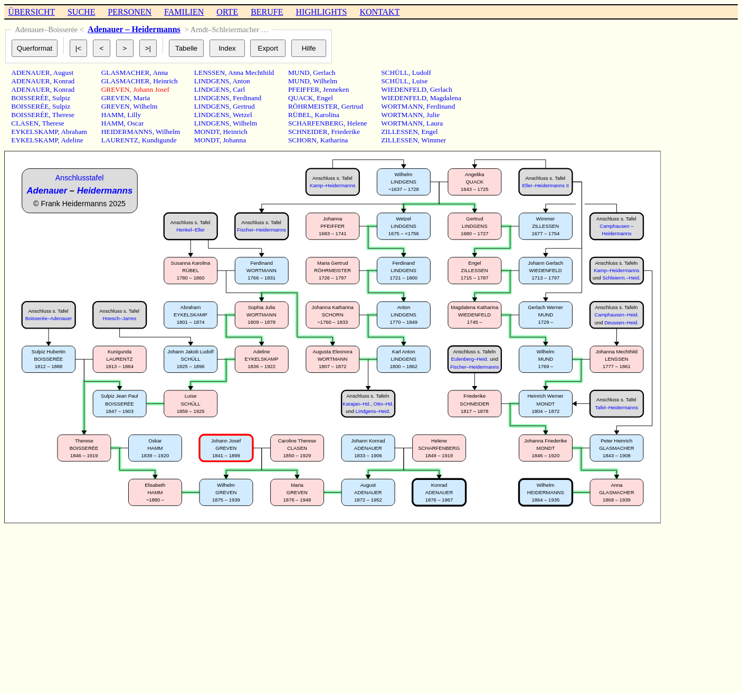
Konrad (63, 81)
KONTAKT (379, 11)
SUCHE (81, 11)
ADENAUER (30, 72)
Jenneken (336, 89)
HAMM (112, 115)
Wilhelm (145, 106)
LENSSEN (209, 72)
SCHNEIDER (308, 132)
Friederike (345, 132)
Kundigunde (159, 140)
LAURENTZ (119, 140)
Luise (420, 81)
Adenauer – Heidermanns (134, 29)
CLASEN (25, 123)
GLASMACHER (125, 72)
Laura (434, 123)
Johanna (234, 140)
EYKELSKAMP (34, 132)
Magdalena (445, 98)
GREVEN (115, 89)
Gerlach (324, 72)
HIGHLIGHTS (321, 11)
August (63, 72)
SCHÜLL (394, 72)
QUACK (300, 98)
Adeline (72, 140)
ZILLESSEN (399, 132)
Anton (241, 81)
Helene (357, 123)
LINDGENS (212, 81)
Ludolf (421, 72)
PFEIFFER (303, 89)
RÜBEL (299, 115)
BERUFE (267, 11)
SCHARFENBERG (316, 123)
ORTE (227, 11)
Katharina (334, 140)
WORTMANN (402, 106)
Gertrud (243, 106)
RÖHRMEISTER (313, 106)
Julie (433, 115)
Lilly (134, 115)
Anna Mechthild (251, 72)
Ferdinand (247, 98)
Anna (160, 72)
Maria (141, 98)
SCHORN (302, 140)
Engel (325, 98)
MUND (299, 72)
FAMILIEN (184, 11)
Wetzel (242, 115)
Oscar (135, 123)
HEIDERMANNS (127, 132)
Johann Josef (151, 89)
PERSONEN (129, 11)
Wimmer (433, 140)
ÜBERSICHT (31, 11)
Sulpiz (61, 98)
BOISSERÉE (30, 98)
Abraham (74, 132)
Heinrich (165, 81)
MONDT (207, 132)
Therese (63, 115)
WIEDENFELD (403, 89)
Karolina (327, 115)
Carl (239, 89)
